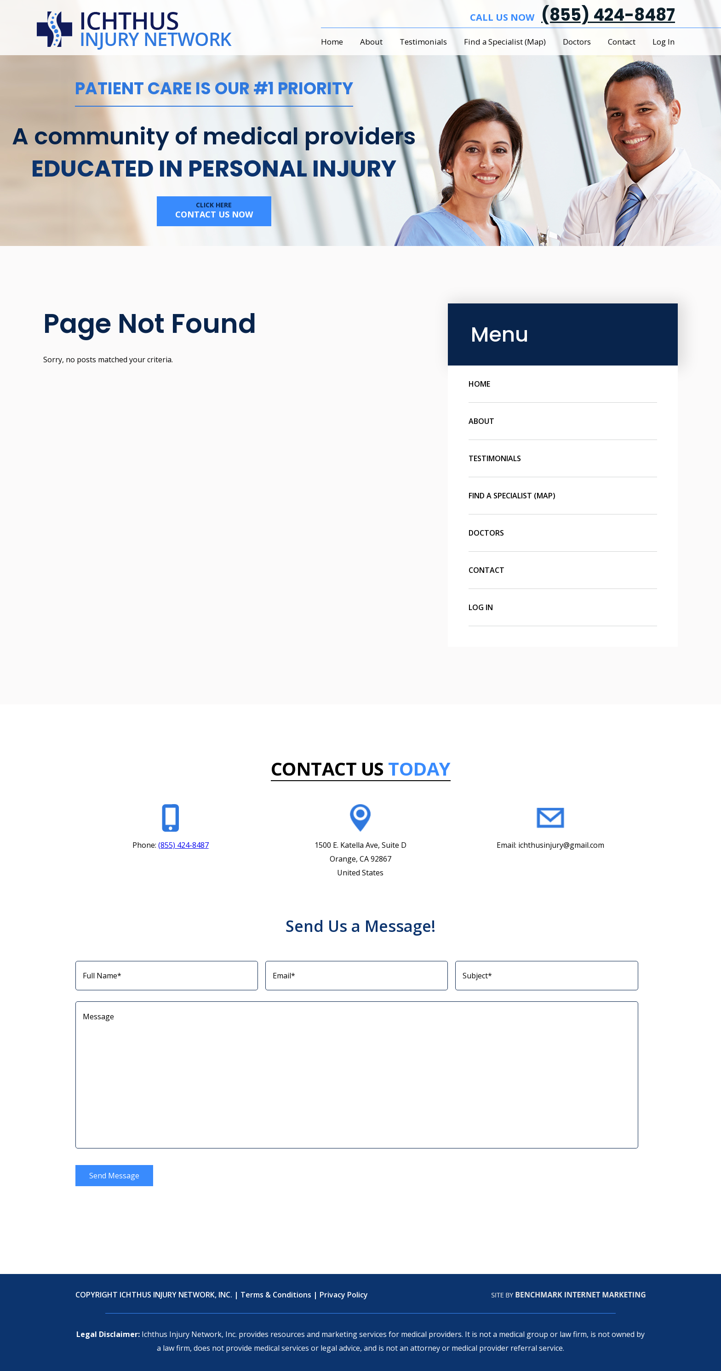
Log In (663, 41)
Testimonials (423, 41)
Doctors (577, 41)
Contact (621, 41)
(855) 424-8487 (608, 15)
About (371, 41)
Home (332, 41)
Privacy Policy (344, 1295)
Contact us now (214, 210)
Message (356, 1074)
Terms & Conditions (275, 1295)
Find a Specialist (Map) (505, 41)
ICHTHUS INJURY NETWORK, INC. (176, 1295)
